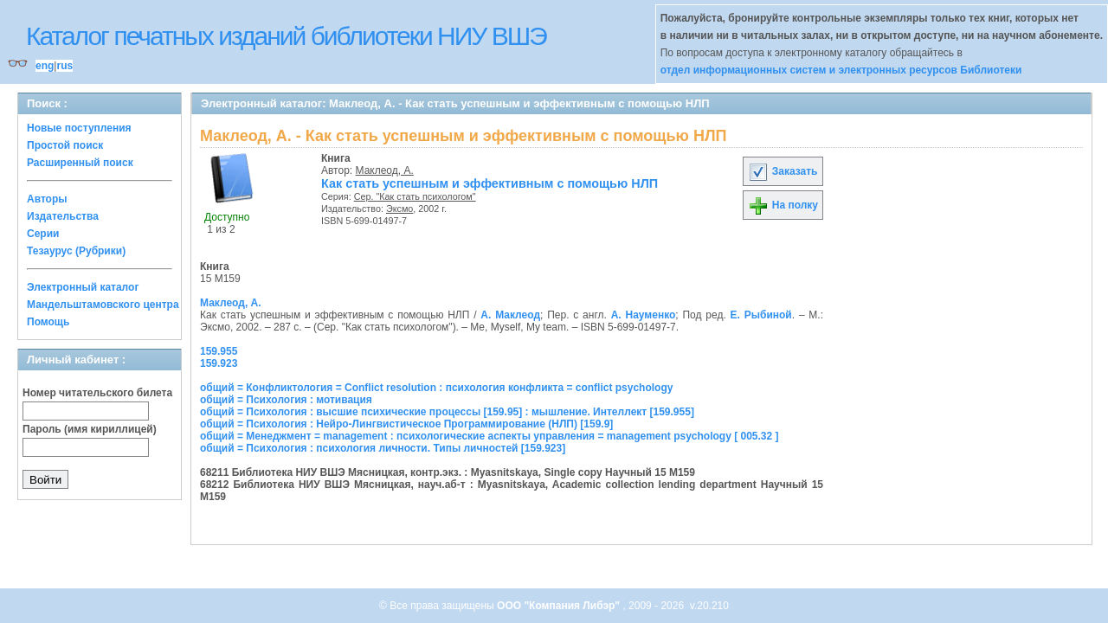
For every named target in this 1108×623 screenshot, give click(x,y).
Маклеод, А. (385, 170)
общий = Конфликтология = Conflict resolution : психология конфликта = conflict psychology (436, 388)
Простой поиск (65, 145)
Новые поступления (79, 128)
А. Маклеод (510, 315)
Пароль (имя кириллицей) (90, 429)
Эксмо (399, 208)
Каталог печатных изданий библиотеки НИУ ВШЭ (286, 36)
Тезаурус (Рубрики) (76, 251)
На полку (783, 205)
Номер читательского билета (97, 393)
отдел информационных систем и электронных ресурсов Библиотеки (841, 70)
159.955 (218, 351)
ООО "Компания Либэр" (559, 606)
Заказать (782, 171)
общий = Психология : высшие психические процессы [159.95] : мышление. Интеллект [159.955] (447, 412)
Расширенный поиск (80, 163)
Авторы (47, 199)
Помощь (48, 322)
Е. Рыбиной (761, 315)
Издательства (63, 216)
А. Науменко (643, 315)
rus (64, 66)
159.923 (218, 363)
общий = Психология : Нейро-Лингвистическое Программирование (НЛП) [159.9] (406, 424)
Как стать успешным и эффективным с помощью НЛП (489, 183)
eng (44, 66)
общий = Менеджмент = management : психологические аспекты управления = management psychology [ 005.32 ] (489, 436)
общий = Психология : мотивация (286, 400)
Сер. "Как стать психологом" (415, 196)
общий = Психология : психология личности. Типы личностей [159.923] (382, 448)
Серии (43, 234)
